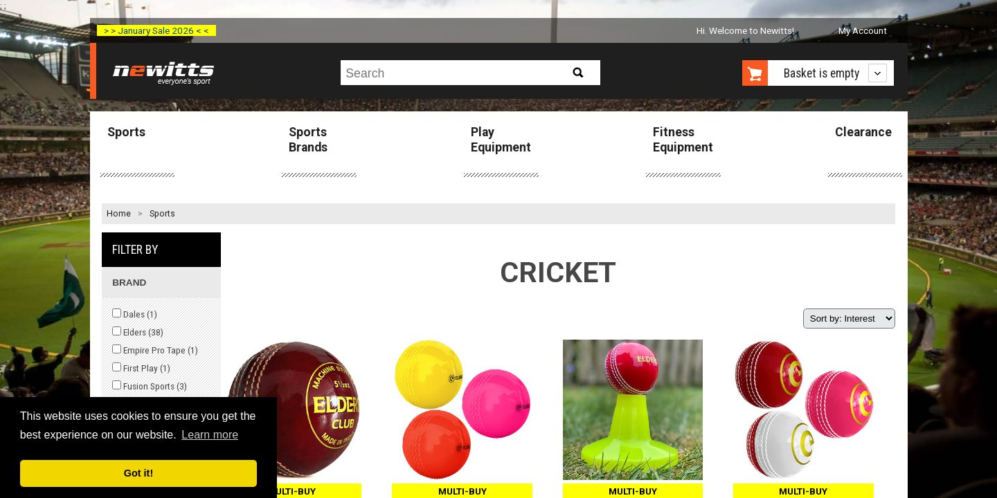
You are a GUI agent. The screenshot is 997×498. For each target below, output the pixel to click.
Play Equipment (501, 139)
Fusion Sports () (149, 385)
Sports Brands (308, 139)
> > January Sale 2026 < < (156, 30)
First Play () (141, 368)
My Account (862, 30)
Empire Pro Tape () (155, 350)
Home (119, 214)
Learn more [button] (209, 435)
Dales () (134, 314)
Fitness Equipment (683, 139)
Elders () (137, 332)
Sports (126, 132)
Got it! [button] (138, 473)
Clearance (863, 132)
